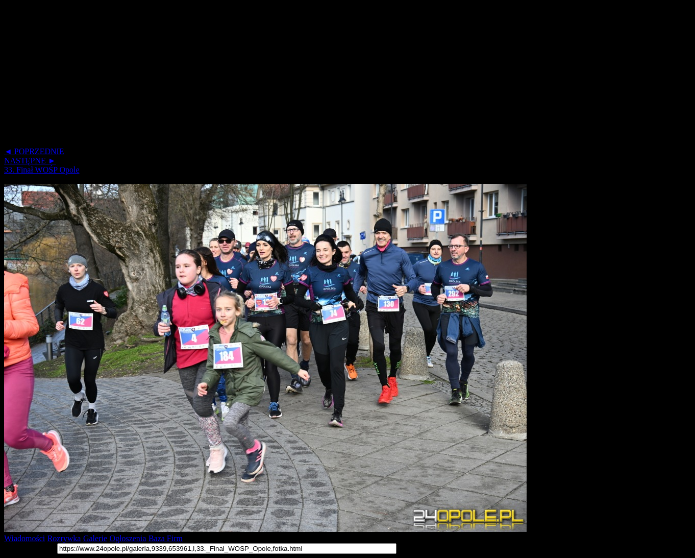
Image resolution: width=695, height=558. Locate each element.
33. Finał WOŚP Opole (42, 169)
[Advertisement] (310, 75)
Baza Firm (165, 538)
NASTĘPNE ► (30, 160)
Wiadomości (24, 538)
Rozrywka (64, 538)
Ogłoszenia (127, 538)
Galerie (95, 538)
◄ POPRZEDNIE (34, 151)
